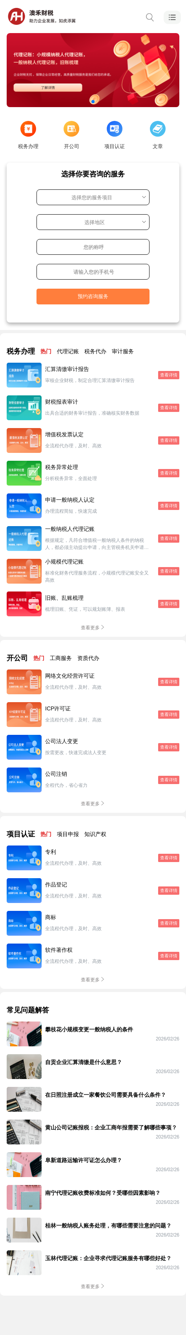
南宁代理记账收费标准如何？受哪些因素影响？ (102, 1193)
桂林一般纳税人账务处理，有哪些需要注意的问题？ (108, 1225)
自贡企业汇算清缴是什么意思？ (83, 1062)
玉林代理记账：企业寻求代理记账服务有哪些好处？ (108, 1258)
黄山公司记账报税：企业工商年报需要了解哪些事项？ (111, 1127)
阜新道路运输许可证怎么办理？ (83, 1160)
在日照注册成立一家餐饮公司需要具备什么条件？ (105, 1095)
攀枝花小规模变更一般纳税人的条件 (89, 1029)
